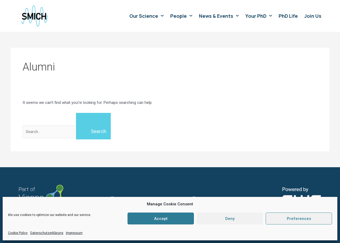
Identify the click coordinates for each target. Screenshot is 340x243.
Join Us (312, 16)
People (181, 16)
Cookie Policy (18, 233)
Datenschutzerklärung (46, 233)
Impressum (74, 233)
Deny (230, 218)
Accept (161, 218)
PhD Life (288, 16)
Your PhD (258, 16)
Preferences (299, 218)
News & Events (219, 16)
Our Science (146, 16)
